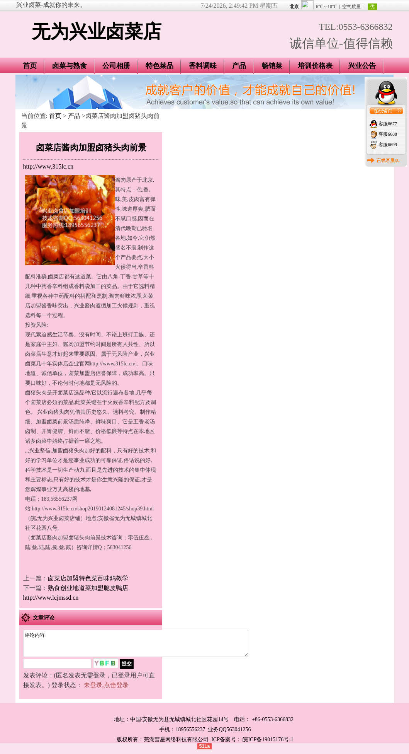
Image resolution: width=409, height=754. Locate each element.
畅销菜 (271, 66)
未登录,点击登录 (106, 689)
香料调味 (203, 66)
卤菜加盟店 (81, 373)
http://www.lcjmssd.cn (51, 597)
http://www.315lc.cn (48, 166)
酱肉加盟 (74, 344)
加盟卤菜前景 (52, 422)
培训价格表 (315, 66)
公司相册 (116, 66)
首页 (30, 66)
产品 (239, 66)
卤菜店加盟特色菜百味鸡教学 (88, 578)
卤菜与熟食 (69, 66)
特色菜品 (159, 66)
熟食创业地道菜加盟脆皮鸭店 (88, 588)
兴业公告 (362, 66)
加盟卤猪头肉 (68, 451)
